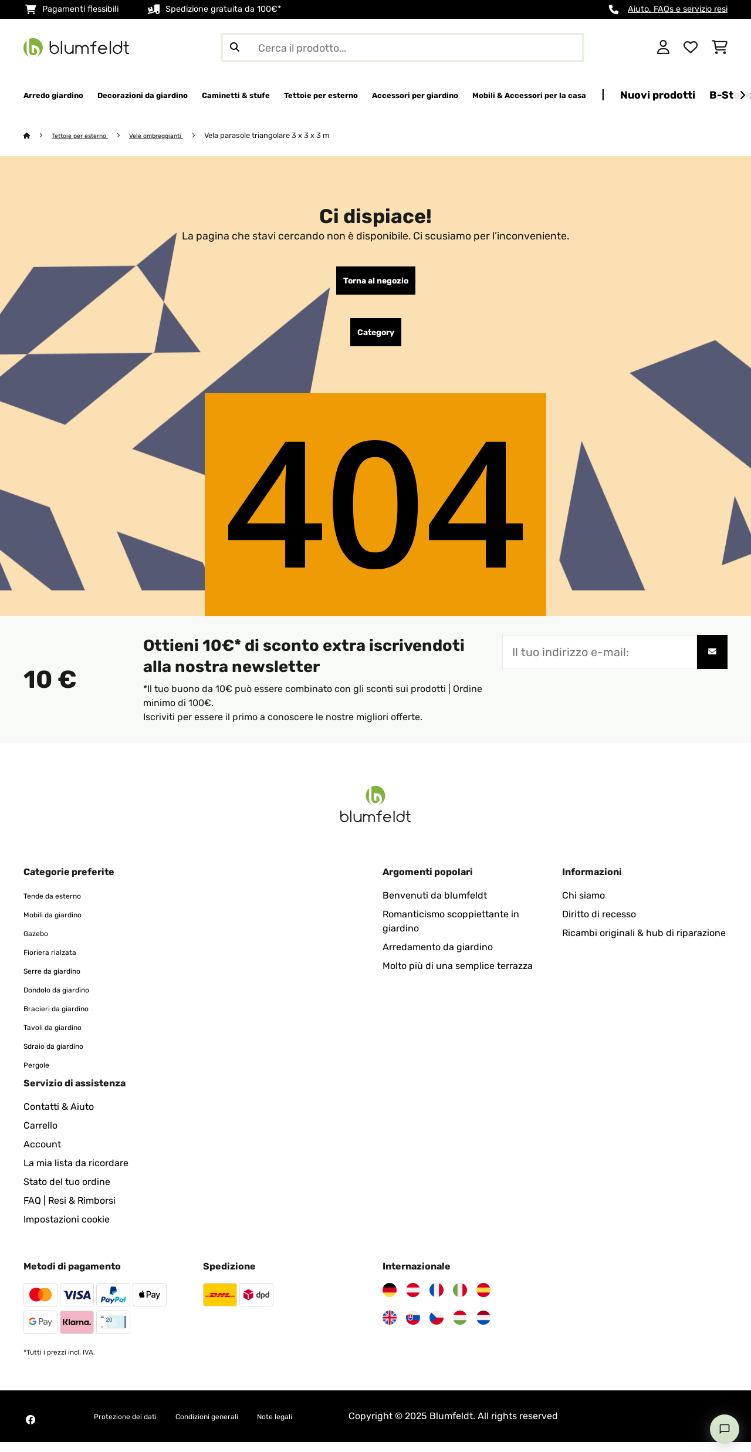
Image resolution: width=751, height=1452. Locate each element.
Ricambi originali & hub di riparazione (644, 942)
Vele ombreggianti (174, 135)
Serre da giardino (61, 980)
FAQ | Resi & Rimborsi (69, 1210)
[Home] (38, 135)
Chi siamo (583, 905)
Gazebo (39, 942)
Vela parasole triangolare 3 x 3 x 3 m (290, 135)
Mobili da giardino (62, 924)
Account (42, 1154)
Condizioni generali (237, 1425)
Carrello (40, 1135)
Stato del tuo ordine (66, 1191)
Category (376, 340)
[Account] (663, 47)
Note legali (321, 1425)
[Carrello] (720, 47)
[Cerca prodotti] (402, 47)
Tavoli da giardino (62, 1036)
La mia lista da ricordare (75, 1173)
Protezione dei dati (135, 1425)
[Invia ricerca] (234, 47)
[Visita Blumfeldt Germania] (390, 1300)
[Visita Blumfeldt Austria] (413, 1300)
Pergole (40, 1074)
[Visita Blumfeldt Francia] (436, 1300)
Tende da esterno (61, 905)
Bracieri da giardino (66, 1018)
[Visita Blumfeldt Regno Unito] (390, 1328)
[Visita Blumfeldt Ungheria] (460, 1328)
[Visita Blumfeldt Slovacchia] (413, 1328)
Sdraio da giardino (63, 1055)
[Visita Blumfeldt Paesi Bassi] (483, 1328)
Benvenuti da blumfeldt (435, 905)
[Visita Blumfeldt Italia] (460, 1300)
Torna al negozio (376, 283)
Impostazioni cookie (66, 1229)
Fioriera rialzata (57, 961)
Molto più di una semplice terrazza (458, 975)
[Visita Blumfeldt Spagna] (483, 1300)
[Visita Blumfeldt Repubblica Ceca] (436, 1328)
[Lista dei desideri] (691, 47)
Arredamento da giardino (438, 957)
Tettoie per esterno (87, 135)
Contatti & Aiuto (58, 1116)
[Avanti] (742, 95)
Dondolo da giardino (67, 999)
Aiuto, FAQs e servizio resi (678, 9)
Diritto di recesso (599, 924)
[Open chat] (724, 1429)
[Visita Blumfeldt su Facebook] (30, 1429)
